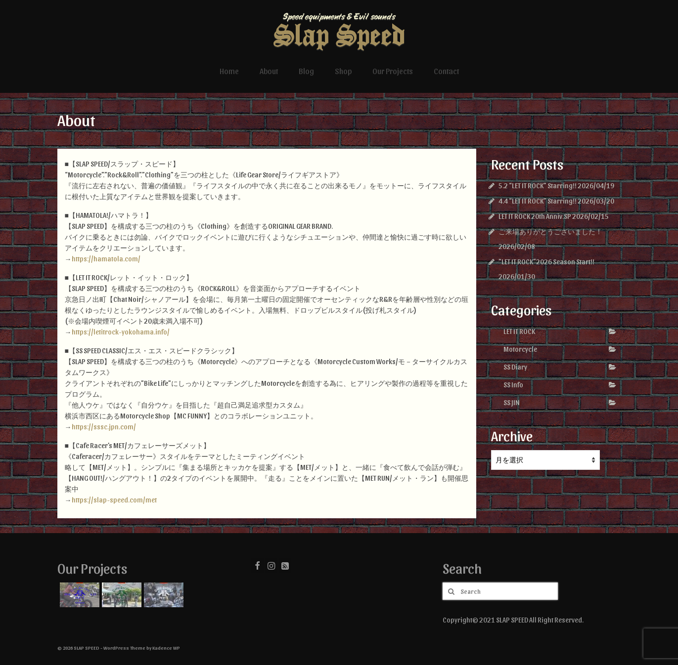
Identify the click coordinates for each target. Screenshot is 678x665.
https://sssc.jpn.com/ (104, 426)
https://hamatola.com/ (106, 258)
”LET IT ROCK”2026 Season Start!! (546, 261)
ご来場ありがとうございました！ (550, 231)
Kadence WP (166, 648)
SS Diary (515, 367)
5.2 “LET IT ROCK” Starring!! (537, 185)
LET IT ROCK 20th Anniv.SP (534, 216)
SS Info (513, 384)
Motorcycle (520, 349)
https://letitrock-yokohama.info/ (121, 332)
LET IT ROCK (519, 331)
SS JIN (511, 402)
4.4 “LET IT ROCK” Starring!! (537, 201)
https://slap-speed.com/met (114, 500)
